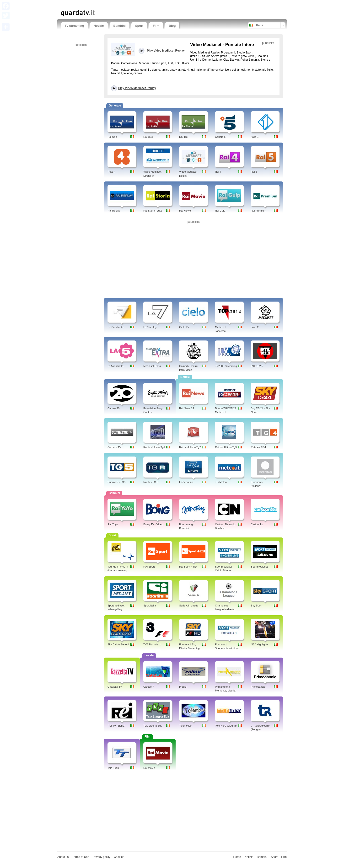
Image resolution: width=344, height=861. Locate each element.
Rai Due (148, 136)
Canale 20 (113, 408)
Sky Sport (256, 605)
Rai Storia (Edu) (152, 210)
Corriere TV (114, 447)
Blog (172, 25)
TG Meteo (221, 482)
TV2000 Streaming (226, 366)
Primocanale (258, 686)
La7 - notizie (186, 482)
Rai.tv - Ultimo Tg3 (226, 447)
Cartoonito (257, 524)
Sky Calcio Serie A (118, 644)
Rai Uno (112, 136)
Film (156, 25)
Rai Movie (185, 210)
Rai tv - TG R (151, 482)
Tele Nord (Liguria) (225, 725)
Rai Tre (183, 136)
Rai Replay (114, 210)
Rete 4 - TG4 (258, 447)
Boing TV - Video (153, 524)
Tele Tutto (113, 767)
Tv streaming (74, 25)
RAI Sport (149, 566)
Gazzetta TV (115, 686)
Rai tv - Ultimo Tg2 (190, 447)
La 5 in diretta (116, 366)
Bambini (119, 25)
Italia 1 (254, 136)
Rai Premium (258, 210)
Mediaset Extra (152, 366)
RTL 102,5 (257, 366)
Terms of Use (80, 857)
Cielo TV (184, 327)
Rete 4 (111, 171)
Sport (139, 25)
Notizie (99, 25)
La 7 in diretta (116, 327)
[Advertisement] (117, 4)
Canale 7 (148, 686)
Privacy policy (101, 857)
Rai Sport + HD (188, 566)
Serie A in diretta (188, 605)
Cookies (119, 857)
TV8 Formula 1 (152, 644)
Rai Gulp (220, 210)
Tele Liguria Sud (152, 725)
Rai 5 (254, 171)
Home (237, 857)
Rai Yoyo (113, 524)
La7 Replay (150, 327)
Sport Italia (149, 605)
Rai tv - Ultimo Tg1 (154, 447)
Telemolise (185, 725)
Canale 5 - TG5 (116, 482)
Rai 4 (218, 171)
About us (63, 857)
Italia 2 (254, 327)
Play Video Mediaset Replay (137, 88)
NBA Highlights (259, 644)
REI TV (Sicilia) (116, 725)
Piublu (183, 686)
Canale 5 (220, 136)
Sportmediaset (259, 566)
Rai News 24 (186, 408)
